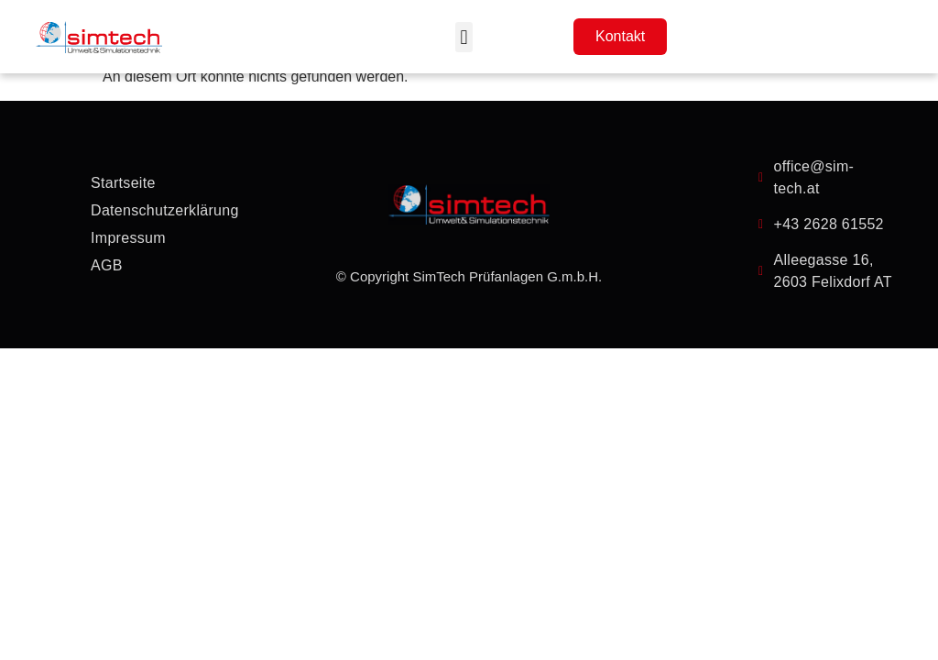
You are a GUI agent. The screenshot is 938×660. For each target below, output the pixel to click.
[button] (464, 37)
